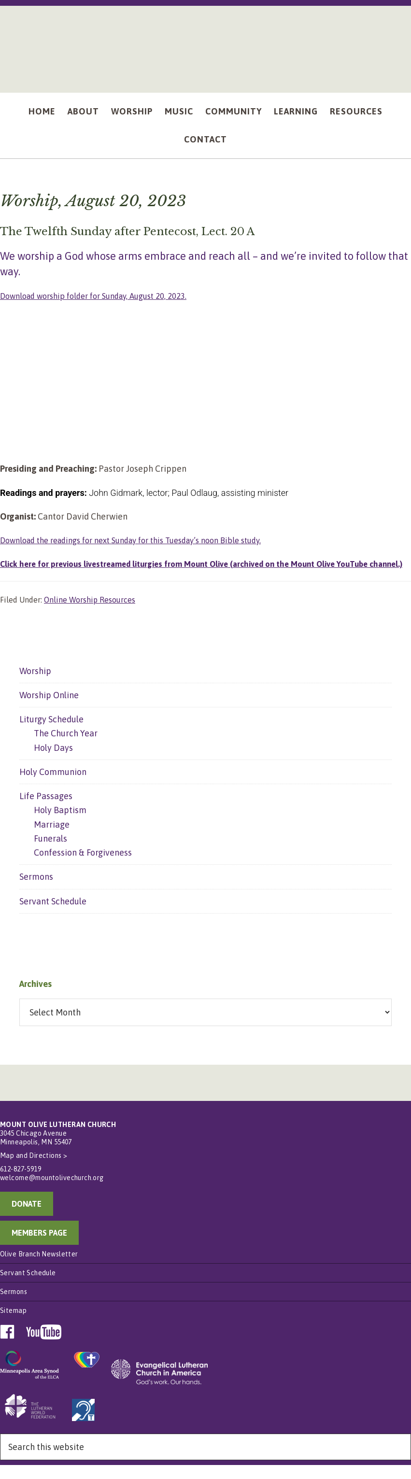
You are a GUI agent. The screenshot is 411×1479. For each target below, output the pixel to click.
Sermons (36, 891)
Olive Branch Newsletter (39, 1268)
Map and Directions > (33, 1170)
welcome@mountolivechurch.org (52, 1192)
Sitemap (13, 1325)
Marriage (52, 838)
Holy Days (53, 762)
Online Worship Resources (89, 613)
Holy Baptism (60, 824)
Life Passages (45, 810)
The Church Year (66, 748)
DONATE (27, 1218)
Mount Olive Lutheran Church (206, 44)
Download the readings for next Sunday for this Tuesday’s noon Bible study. (145, 540)
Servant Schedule (52, 915)
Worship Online (49, 709)
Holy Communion (52, 786)
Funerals (50, 852)
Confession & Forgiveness (83, 866)
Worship (35, 685)
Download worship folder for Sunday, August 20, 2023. (103, 296)
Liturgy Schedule (51, 733)
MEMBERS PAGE (39, 1247)
